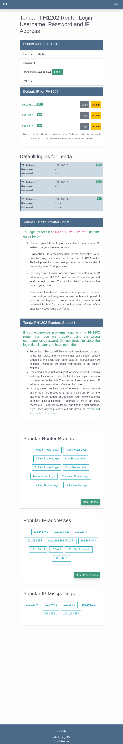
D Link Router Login (47, 458)
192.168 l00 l (88, 540)
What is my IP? (61, 737)
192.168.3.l (81, 531)
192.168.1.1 (29, 126)
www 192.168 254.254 (61, 540)
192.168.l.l (69, 604)
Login (57, 72)
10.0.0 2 (56, 549)
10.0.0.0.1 (51, 604)
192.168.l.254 (34, 540)
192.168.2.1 (29, 115)
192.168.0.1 (29, 104)
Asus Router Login (76, 449)
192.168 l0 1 (41, 531)
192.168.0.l (32, 604)
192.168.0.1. (61, 531)
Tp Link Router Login (46, 467)
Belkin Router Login (77, 485)
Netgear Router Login (46, 449)
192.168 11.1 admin (78, 549)
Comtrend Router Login (75, 476)
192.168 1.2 (38, 549)
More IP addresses (87, 575)
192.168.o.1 (89, 604)
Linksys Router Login (47, 485)
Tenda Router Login (44, 476)
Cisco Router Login (76, 467)
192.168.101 (61, 558)
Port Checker (61, 741)
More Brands (90, 502)
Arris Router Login (75, 458)
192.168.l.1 (50, 613)
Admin (96, 104)
